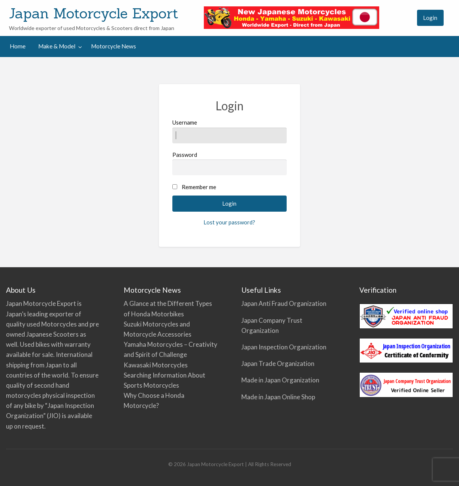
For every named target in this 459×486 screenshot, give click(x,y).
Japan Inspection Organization (283, 347)
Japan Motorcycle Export (93, 13)
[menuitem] (404, 17)
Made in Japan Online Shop (278, 397)
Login (430, 17)
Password (229, 163)
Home (17, 46)
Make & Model (56, 46)
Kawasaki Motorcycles (156, 365)
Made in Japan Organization (280, 380)
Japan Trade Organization (277, 363)
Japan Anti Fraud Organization (283, 303)
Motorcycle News (113, 46)
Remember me (199, 187)
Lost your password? (229, 222)
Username (229, 131)
